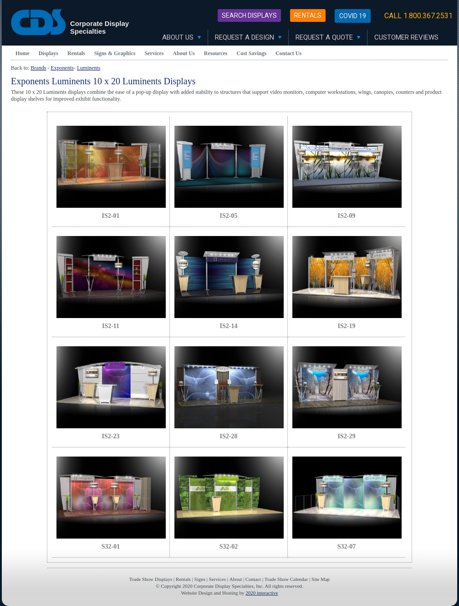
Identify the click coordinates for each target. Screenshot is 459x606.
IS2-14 (229, 326)
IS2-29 (347, 436)
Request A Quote (328, 37)
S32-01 (111, 546)
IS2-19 (347, 326)
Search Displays (249, 15)
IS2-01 (111, 215)
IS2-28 (229, 436)
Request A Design (248, 37)
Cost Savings (252, 53)
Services (153, 53)
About (236, 579)
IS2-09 (347, 215)
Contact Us (288, 53)
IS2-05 (229, 215)
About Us (181, 37)
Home (22, 53)
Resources (216, 53)
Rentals (307, 15)
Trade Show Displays (150, 579)
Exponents (62, 68)
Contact (253, 579)
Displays (48, 53)
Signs (199, 579)
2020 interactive (261, 593)
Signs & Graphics (115, 53)
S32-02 (228, 546)
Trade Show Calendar (286, 579)
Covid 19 (352, 16)
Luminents (88, 68)
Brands (38, 68)
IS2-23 (111, 436)
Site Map (320, 579)
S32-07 (346, 546)
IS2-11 (110, 326)
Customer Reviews (406, 37)
